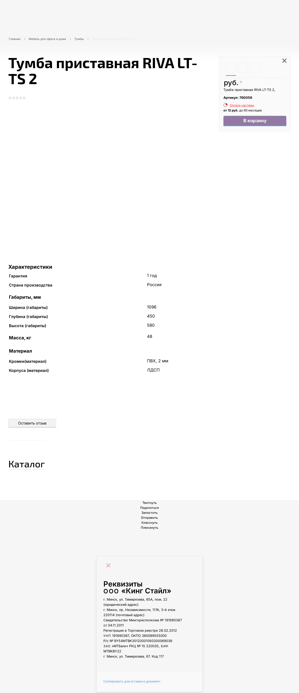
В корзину (254, 121)
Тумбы (79, 39)
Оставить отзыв (32, 424)
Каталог (32, 463)
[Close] (109, 567)
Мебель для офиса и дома (47, 39)
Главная (14, 39)
